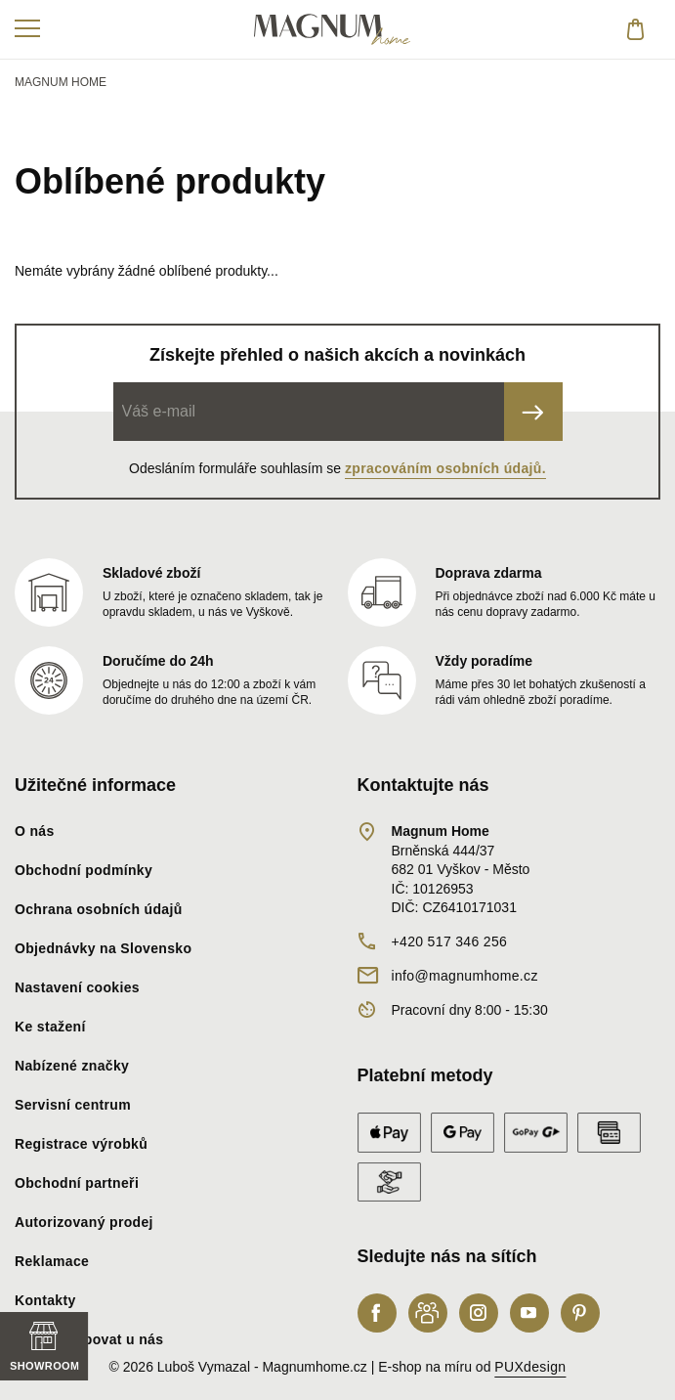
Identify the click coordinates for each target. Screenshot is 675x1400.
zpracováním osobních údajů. (445, 468)
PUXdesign (530, 1367)
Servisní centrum (73, 1105)
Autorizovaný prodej (84, 1222)
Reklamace (52, 1261)
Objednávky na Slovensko (103, 948)
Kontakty (45, 1300)
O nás (35, 831)
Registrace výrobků (81, 1144)
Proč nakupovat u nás (89, 1339)
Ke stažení (50, 1026)
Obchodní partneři (77, 1183)
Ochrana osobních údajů (99, 909)
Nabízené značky (72, 1065)
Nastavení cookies (77, 987)
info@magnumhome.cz (465, 976)
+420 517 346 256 (450, 941)
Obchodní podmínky (83, 870)
